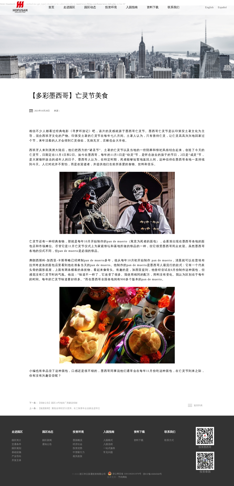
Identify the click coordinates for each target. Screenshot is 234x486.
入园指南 (132, 7)
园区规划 (16, 448)
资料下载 (152, 7)
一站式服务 (109, 448)
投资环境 (111, 7)
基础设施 (16, 452)
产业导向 (16, 456)
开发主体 (16, 460)
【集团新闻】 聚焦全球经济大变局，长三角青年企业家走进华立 (69, 408)
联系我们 (173, 7)
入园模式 (108, 440)
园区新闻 (47, 440)
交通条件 (16, 444)
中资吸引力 (79, 452)
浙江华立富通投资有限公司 (93, 474)
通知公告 (47, 444)
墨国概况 (77, 440)
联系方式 (169, 440)
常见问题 (108, 452)
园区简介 (16, 440)
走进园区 (69, 7)
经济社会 (77, 444)
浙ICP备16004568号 (152, 474)
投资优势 (77, 448)
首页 (51, 7)
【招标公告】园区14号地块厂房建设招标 (58, 403)
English (209, 7)
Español (222, 7)
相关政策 (77, 456)
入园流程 (108, 444)
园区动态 (90, 7)
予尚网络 (122, 477)
